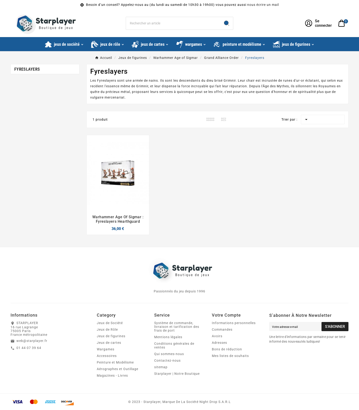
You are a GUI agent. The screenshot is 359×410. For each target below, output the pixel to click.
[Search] (226, 23)
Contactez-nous (167, 360)
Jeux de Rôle (107, 329)
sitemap (161, 367)
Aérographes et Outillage (117, 369)
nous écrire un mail (263, 5)
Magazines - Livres (112, 375)
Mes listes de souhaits (230, 356)
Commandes (222, 329)
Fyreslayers (27, 69)
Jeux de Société (110, 323)
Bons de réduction (227, 349)
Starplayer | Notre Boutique (177, 374)
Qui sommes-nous (169, 354)
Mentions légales (168, 337)
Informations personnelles (234, 323)
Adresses (219, 343)
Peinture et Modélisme (115, 362)
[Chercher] (173, 23)
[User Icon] (319, 23)
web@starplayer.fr (31, 341)
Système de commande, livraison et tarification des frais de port (176, 326)
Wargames (105, 349)
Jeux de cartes (109, 343)
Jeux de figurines (111, 336)
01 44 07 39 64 (28, 348)
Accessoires (107, 356)
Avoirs (217, 336)
